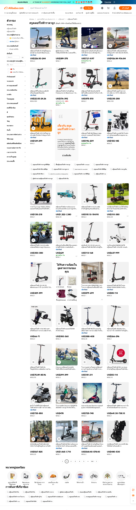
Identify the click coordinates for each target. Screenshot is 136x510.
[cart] (108, 8)
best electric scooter (80, 169)
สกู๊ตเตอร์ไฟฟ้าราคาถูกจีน (118, 169)
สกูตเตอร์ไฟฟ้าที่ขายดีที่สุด (39, 169)
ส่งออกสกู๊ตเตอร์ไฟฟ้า (85, 492)
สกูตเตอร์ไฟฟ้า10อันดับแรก (54, 497)
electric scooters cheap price (58, 174)
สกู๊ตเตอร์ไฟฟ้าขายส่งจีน (103, 492)
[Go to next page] (96, 461)
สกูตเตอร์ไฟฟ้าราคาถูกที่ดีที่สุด (40, 164)
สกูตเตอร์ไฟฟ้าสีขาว (37, 174)
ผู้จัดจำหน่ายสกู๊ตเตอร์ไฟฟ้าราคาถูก (42, 178)
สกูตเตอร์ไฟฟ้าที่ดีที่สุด (99, 169)
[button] (81, 8)
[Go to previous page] (62, 461)
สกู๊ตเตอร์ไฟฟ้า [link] (72, 19)
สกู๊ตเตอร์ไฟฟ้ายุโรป (35, 497)
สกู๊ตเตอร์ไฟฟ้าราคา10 (46, 492)
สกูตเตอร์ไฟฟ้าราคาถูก (101, 164)
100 (92, 461)
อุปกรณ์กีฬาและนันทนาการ (46, 19)
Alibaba (31, 19)
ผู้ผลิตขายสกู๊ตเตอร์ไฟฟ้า (66, 492)
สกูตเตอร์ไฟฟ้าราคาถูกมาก (60, 169)
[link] (133, 490)
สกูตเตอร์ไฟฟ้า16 (46, 501)
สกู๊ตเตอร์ (61, 19)
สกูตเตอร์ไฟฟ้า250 (73, 497)
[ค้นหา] (88, 8)
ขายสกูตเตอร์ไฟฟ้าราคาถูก (92, 497)
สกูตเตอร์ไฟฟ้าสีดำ (30, 501)
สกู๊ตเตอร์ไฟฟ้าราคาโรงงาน (15, 497)
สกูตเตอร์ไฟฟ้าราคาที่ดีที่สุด (81, 174)
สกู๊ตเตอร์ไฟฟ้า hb (100, 174)
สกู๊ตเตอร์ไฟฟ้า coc (13, 501)
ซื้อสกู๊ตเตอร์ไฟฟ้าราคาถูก (62, 164)
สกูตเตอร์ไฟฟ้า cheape (81, 164)
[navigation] (16, 240)
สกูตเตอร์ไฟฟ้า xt (111, 497)
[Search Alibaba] (54, 8)
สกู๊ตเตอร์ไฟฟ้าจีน (63, 178)
